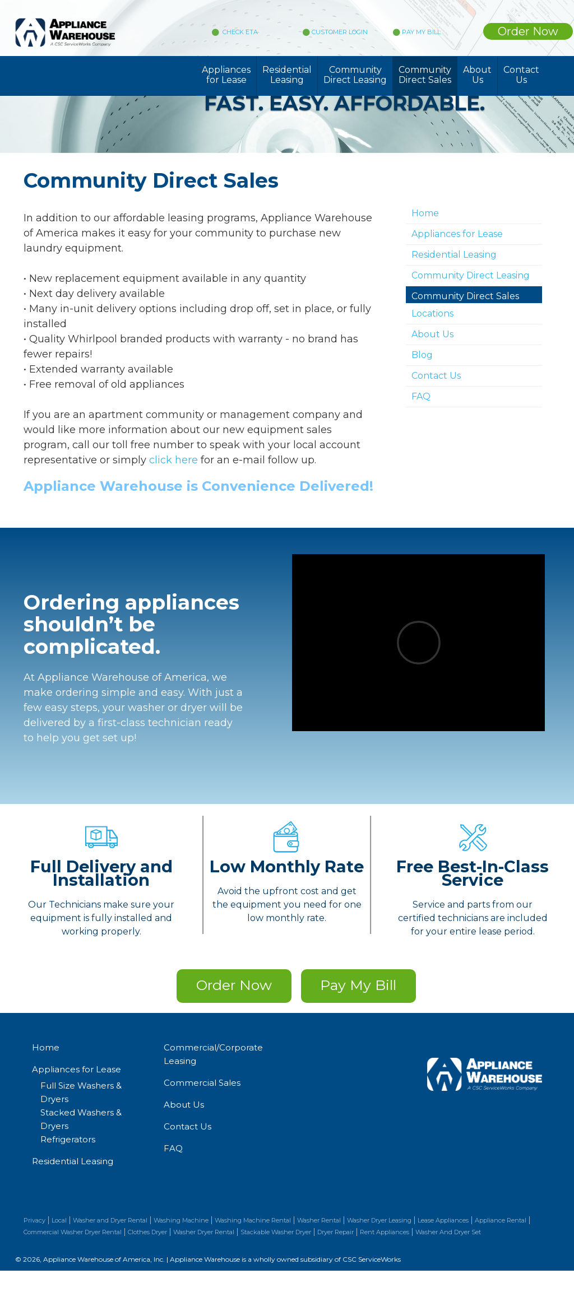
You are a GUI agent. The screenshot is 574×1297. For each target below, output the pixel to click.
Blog (422, 355)
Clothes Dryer (147, 1232)
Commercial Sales (202, 1082)
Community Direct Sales (425, 74)
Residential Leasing (287, 74)
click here (173, 460)
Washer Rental (319, 1220)
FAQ (420, 396)
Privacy (34, 1220)
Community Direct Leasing (355, 74)
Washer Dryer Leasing (379, 1220)
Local (59, 1220)
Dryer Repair (335, 1232)
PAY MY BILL (417, 32)
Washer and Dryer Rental (110, 1220)
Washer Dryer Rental (203, 1232)
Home (425, 213)
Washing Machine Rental (253, 1220)
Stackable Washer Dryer (275, 1232)
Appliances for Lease (226, 74)
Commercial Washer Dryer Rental (73, 1232)
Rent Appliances (384, 1232)
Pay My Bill (358, 985)
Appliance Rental (500, 1220)
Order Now (528, 31)
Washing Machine (181, 1220)
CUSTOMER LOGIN (335, 32)
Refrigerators (67, 1139)
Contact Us (521, 74)
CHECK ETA (239, 32)
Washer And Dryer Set (448, 1232)
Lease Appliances (443, 1220)
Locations (432, 313)
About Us (477, 74)
